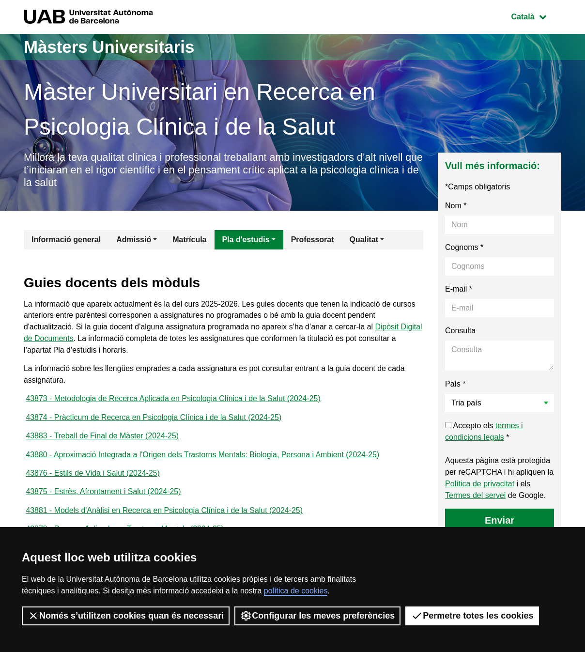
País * (455, 385)
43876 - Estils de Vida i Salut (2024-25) (93, 476)
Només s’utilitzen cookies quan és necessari (126, 615)
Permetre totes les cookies (472, 615)
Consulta (460, 331)
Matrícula (189, 240)
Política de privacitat (479, 485)
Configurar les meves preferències (317, 615)
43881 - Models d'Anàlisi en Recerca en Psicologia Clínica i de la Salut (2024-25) (165, 514)
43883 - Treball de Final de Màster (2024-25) (103, 439)
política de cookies (296, 591)
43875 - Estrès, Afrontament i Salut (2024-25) (104, 495)
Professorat (312, 240)
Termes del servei (475, 496)
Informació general (66, 240)
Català (536, 16)
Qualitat (364, 240)
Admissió (133, 240)
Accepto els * (484, 432)
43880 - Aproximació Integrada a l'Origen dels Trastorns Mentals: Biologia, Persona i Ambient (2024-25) (203, 457)
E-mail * (458, 290)
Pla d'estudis (246, 240)
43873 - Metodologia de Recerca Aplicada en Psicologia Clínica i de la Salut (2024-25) (174, 401)
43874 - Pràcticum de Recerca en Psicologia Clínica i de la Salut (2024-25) (154, 420)
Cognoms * (464, 248)
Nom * (455, 206)
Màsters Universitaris (112, 47)
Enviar (499, 521)
